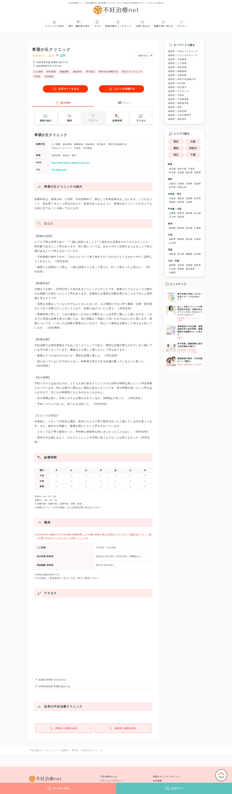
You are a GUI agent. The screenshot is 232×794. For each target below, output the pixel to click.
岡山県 (189, 239)
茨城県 (180, 172)
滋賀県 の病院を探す (122, 729)
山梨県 (172, 213)
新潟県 (189, 213)
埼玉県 (172, 172)
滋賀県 (197, 183)
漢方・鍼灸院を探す (79, 23)
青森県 (172, 202)
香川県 (180, 254)
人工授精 (38, 71)
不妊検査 (48, 76)
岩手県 (197, 198)
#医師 (179, 320)
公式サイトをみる (65, 89)
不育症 (37, 76)
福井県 (180, 217)
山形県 (189, 202)
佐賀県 (180, 265)
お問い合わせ (143, 23)
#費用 (179, 338)
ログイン (182, 23)
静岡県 (180, 228)
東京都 (172, 169)
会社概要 (157, 781)
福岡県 (172, 265)
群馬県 (197, 172)
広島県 (197, 239)
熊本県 (197, 265)
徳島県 (172, 254)
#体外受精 (191, 350)
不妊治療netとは (108, 776)
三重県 (197, 228)
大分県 (172, 269)
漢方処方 (90, 71)
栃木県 (189, 172)
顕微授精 (64, 71)
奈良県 (172, 187)
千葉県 (191, 169)
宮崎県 (180, 269)
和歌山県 (181, 187)
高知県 (197, 254)
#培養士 (194, 352)
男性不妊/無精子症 (108, 71)
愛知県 (172, 228)
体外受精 (51, 71)
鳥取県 (172, 239)
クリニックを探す (54, 23)
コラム (97, 23)
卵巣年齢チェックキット (118, 23)
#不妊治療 (197, 364)
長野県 (180, 213)
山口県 (172, 243)
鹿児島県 (190, 269)
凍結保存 (77, 71)
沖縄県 (172, 272)
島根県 (180, 239)
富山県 (197, 213)
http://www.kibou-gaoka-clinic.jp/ (70, 163)
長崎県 (189, 265)
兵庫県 (189, 183)
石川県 (172, 217)
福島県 (180, 198)
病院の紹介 (46, 118)
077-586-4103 (58, 170)
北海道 (172, 198)
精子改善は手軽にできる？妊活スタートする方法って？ (190, 297)
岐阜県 (189, 228)
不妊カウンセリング (132, 71)
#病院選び (181, 318)
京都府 (180, 183)
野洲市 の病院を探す (63, 729)
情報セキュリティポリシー (166, 776)
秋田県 (180, 202)
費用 (69, 118)
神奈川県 (181, 169)
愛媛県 (189, 254)
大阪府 (172, 183)
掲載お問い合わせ (163, 23)
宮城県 (189, 198)
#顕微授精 (181, 350)
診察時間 (117, 118)
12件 (63, 55)
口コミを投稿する (121, 89)
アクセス (141, 118)
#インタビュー (193, 318)
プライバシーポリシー (111, 781)
